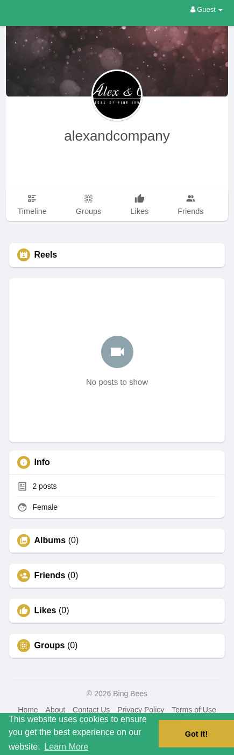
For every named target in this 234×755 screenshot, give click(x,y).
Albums (50, 540)
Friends (50, 575)
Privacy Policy (140, 709)
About (56, 709)
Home (28, 709)
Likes (45, 610)
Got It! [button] (196, 734)
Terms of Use (194, 709)
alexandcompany (117, 136)
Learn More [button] (66, 746)
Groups (49, 645)
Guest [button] (206, 9)
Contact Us (91, 709)
